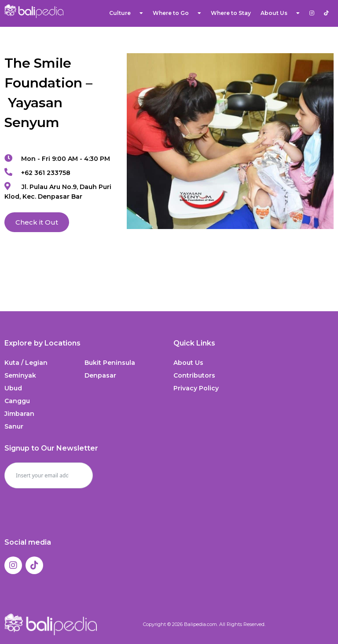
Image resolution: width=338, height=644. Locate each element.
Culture (126, 13)
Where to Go (177, 13)
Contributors (194, 375)
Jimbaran (19, 414)
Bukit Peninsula (109, 363)
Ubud (13, 388)
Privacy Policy (196, 388)
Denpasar (100, 375)
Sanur (13, 426)
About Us (280, 13)
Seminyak (20, 375)
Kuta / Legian (26, 363)
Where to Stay (231, 13)
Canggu (17, 401)
